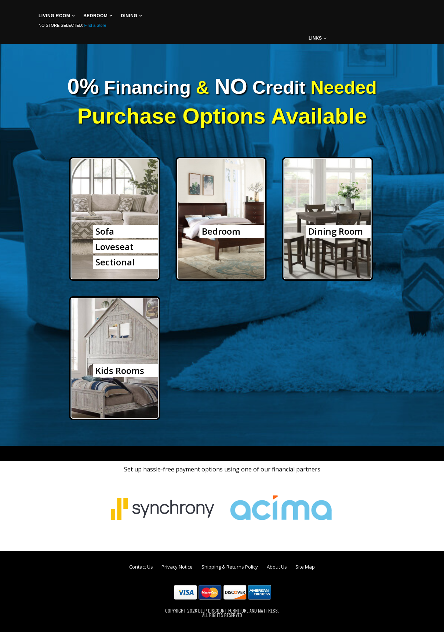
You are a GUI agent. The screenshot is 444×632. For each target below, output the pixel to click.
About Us (277, 566)
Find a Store (95, 25)
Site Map (305, 566)
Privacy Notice (177, 566)
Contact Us (141, 566)
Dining (129, 15)
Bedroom (95, 15)
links (315, 38)
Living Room (54, 15)
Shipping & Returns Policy (229, 566)
